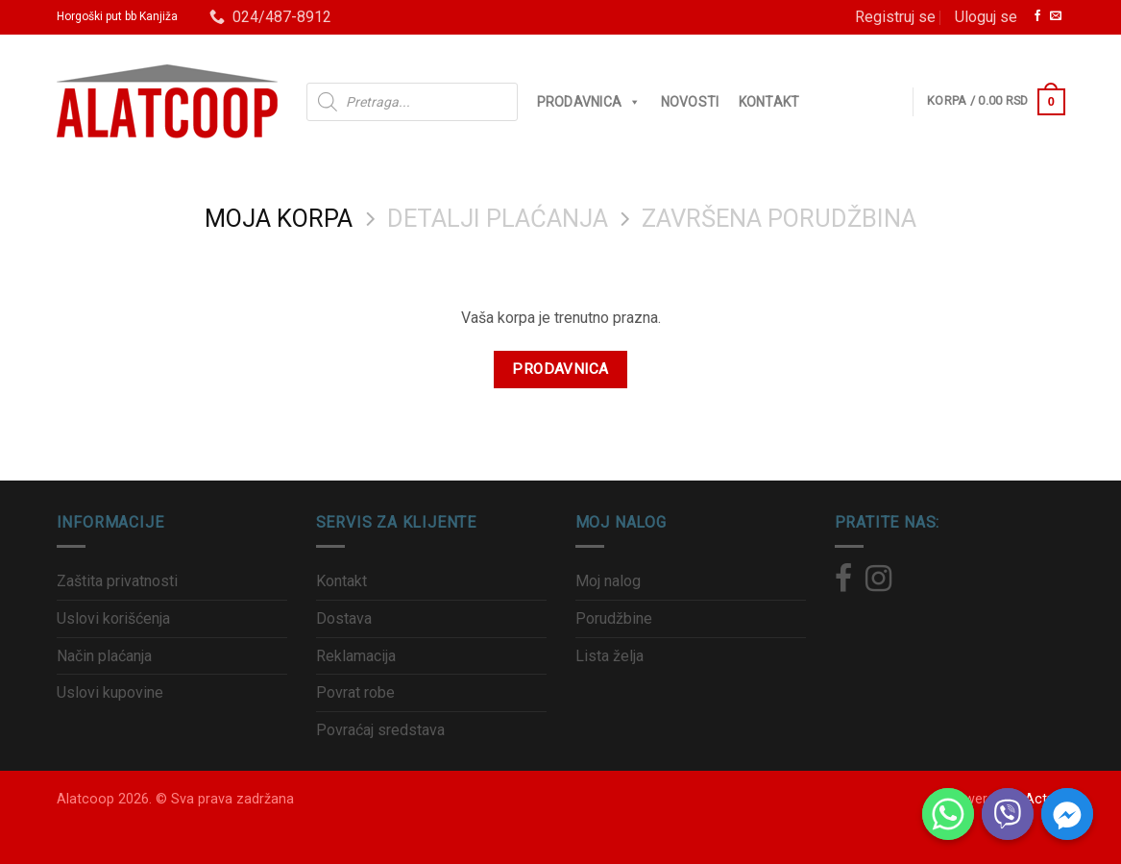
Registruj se (895, 17)
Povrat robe (355, 692)
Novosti (690, 102)
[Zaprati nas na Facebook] (1037, 17)
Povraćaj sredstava (380, 730)
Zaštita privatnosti (117, 581)
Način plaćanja (104, 656)
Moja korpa (279, 218)
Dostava (344, 618)
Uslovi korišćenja (113, 618)
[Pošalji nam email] (1055, 17)
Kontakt (769, 102)
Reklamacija (356, 656)
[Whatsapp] (948, 814)
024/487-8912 (270, 17)
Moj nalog (608, 581)
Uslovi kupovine (110, 692)
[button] (631, 102)
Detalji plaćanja (497, 218)
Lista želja (609, 656)
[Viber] (1008, 814)
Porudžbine (613, 618)
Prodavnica (589, 102)
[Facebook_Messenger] (1067, 814)
